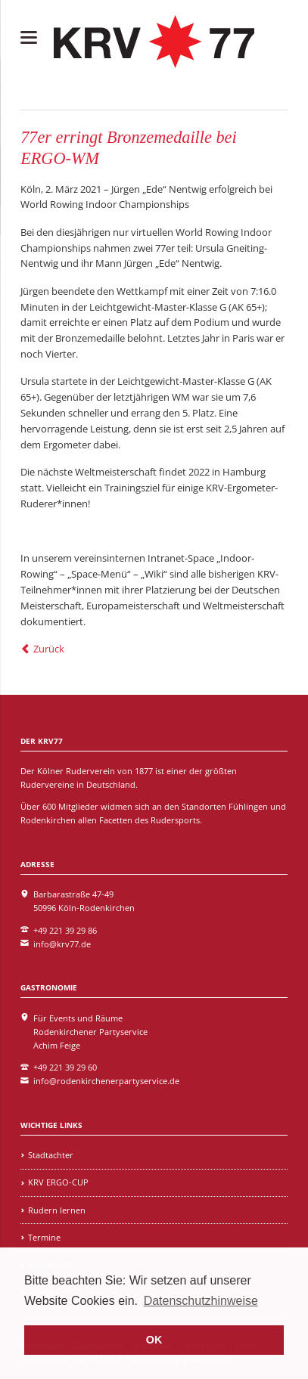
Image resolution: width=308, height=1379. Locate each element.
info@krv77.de (62, 944)
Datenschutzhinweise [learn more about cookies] (201, 1300)
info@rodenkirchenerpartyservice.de (106, 1080)
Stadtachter (50, 1155)
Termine (44, 1237)
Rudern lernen (57, 1210)
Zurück (48, 648)
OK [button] (154, 1340)
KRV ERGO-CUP (58, 1182)
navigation (28, 37)
